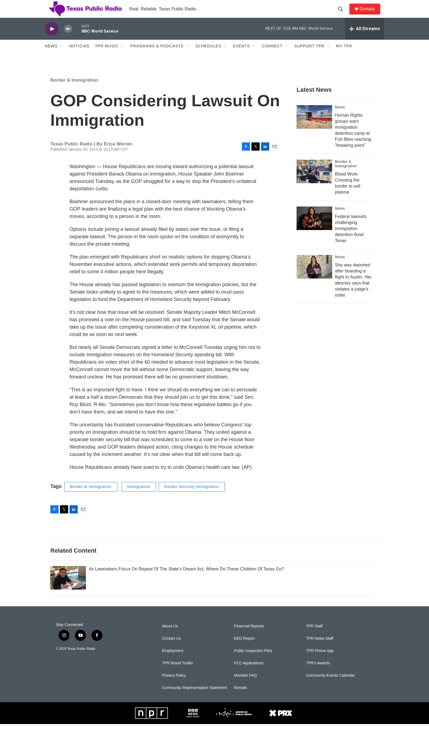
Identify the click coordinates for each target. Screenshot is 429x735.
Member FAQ (245, 686)
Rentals (240, 699)
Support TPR (309, 57)
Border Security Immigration (191, 497)
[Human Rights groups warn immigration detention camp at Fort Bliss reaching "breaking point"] (314, 128)
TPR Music (106, 57)
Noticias (79, 57)
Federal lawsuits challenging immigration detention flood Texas (351, 239)
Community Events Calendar (330, 686)
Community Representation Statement (194, 699)
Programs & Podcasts (157, 57)
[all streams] (364, 40)
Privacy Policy (174, 686)
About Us (170, 637)
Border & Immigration (74, 91)
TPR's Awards (318, 674)
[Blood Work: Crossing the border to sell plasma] (314, 182)
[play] (51, 40)
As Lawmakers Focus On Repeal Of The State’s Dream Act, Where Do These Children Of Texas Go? (186, 580)
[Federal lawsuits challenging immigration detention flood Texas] (314, 229)
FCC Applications (248, 674)
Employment (172, 662)
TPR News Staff (319, 649)
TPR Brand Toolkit (177, 674)
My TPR (344, 57)
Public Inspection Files (253, 662)
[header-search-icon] (343, 14)
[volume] (68, 40)
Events (241, 57)
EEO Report (244, 649)
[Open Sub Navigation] (61, 57)
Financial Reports (249, 637)
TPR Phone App (320, 662)
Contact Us (171, 649)
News (51, 57)
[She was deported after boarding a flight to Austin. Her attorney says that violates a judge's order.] (314, 277)
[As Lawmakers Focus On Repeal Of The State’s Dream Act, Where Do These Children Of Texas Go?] (68, 589)
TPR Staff (314, 637)
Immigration (138, 497)
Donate (370, 14)
